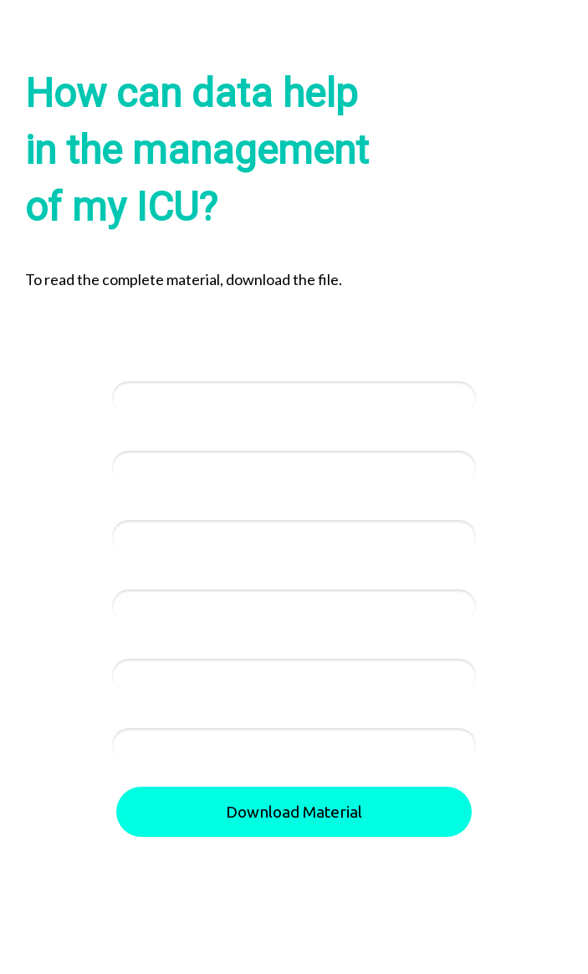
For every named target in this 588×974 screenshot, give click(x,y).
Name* (134, 366)
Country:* (141, 643)
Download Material (294, 812)
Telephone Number (170, 505)
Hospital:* (143, 574)
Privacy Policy (353, 955)
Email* (132, 435)
